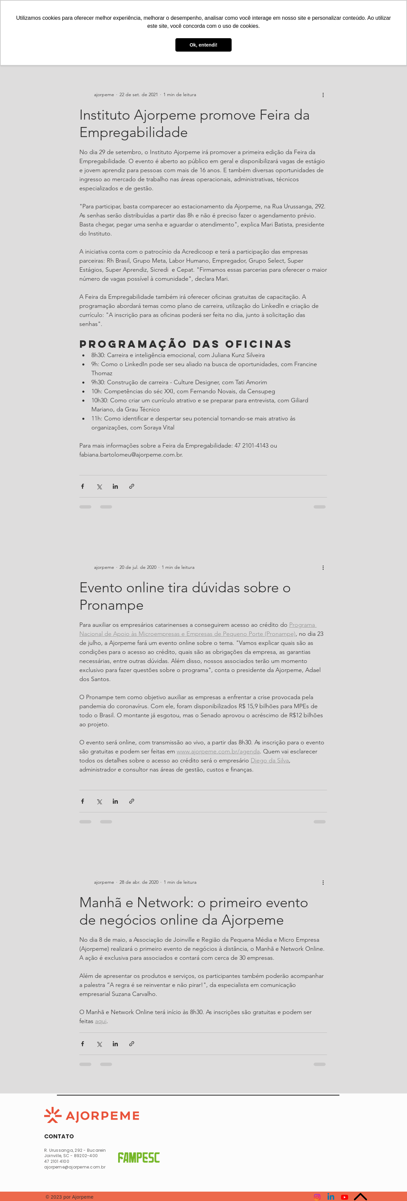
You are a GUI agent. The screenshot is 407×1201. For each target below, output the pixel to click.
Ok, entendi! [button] (203, 45)
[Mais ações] (323, 95)
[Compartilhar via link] (132, 486)
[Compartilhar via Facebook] (82, 486)
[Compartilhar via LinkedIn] (115, 486)
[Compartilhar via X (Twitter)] (99, 486)
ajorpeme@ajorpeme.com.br (74, 1167)
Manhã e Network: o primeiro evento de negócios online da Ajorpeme (193, 911)
